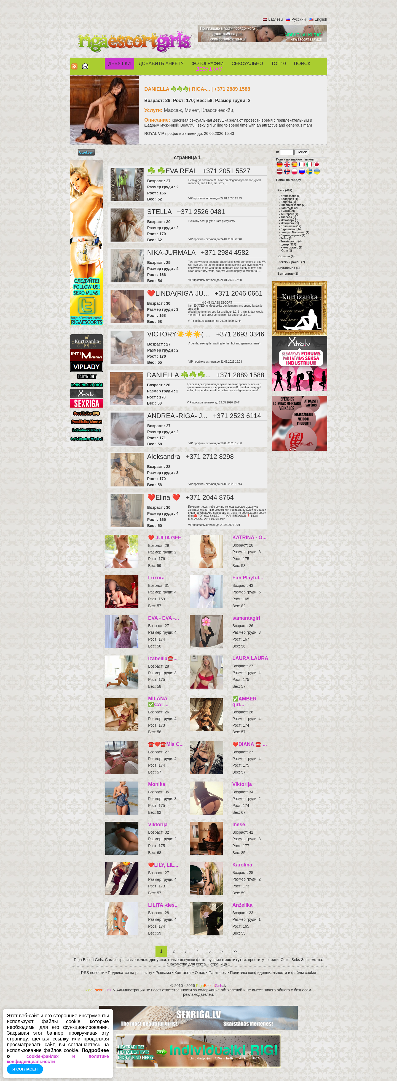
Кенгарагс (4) (289, 214)
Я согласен (24, 1069)
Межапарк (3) (289, 220)
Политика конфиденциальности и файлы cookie (273, 972)
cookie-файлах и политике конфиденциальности (58, 1059)
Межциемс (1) (290, 223)
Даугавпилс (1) (289, 267)
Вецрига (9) (288, 202)
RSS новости (92, 972)
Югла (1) (286, 250)
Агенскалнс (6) (291, 195)
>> (235, 951)
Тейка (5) (287, 238)
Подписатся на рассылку (130, 972)
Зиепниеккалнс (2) (293, 205)
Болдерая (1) (289, 198)
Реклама (163, 972)
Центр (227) (288, 244)
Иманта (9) (288, 211)
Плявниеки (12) (291, 226)
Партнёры (218, 972)
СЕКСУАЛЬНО (247, 63)
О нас (200, 972)
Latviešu (275, 19)
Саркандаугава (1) (293, 235)
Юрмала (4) (286, 256)
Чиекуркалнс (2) (291, 247)
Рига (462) (285, 190)
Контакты (183, 972)
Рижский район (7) (291, 262)
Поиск (302, 63)
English (321, 19)
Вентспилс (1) (288, 273)
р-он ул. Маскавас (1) (295, 232)
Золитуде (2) (289, 208)
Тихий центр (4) (291, 241)
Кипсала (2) (288, 217)
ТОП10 (278, 63)
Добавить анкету (161, 63)
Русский (298, 19)
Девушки (119, 63)
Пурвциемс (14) (291, 229)
